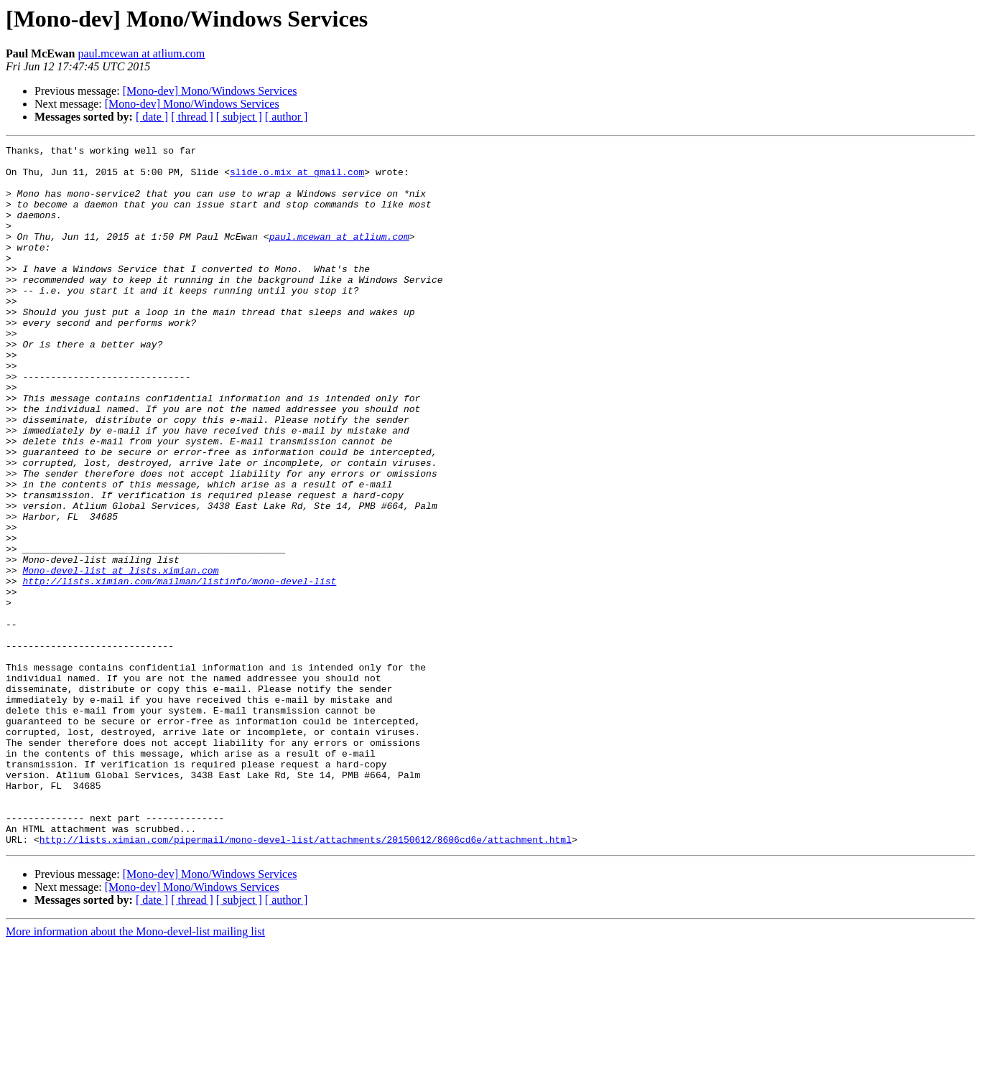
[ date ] (152, 117)
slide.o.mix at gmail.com (297, 178)
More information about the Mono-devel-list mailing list (135, 1071)
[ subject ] (239, 117)
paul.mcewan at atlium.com (141, 53)
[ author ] (286, 117)
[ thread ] (192, 117)
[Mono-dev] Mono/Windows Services (210, 91)
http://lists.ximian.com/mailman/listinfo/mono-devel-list (179, 669)
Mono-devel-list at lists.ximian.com (120, 656)
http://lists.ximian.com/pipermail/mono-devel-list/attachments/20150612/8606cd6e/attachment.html (305, 979)
